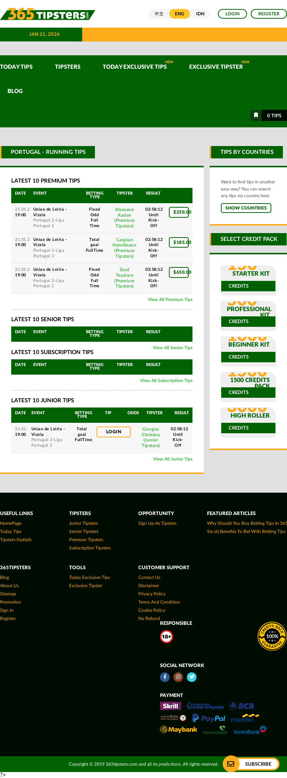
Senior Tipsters (83, 531)
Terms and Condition (159, 602)
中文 (159, 14)
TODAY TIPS (16, 67)
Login (232, 14)
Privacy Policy (152, 594)
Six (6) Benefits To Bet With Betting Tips (246, 531)
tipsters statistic (16, 539)
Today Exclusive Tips (138, 65)
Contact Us (149, 577)
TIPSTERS (67, 67)
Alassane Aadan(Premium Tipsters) (124, 217)
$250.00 (181, 212)
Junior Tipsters (83, 523)
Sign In (6, 610)
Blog (15, 91)
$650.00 (181, 272)
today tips (10, 531)
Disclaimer (148, 585)
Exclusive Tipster (219, 65)
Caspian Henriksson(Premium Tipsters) (124, 248)
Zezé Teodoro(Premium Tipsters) (124, 277)
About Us (9, 585)
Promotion (10, 602)
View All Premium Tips (170, 299)
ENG (179, 14)
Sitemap (8, 594)
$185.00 (181, 242)
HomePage (10, 523)
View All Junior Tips (172, 459)
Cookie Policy (151, 610)
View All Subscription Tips (166, 380)
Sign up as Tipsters (157, 523)
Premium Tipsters (86, 539)
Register (269, 14)
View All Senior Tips (172, 347)
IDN (200, 14)
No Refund (149, 618)
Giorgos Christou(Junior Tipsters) (151, 437)
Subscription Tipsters (90, 548)
